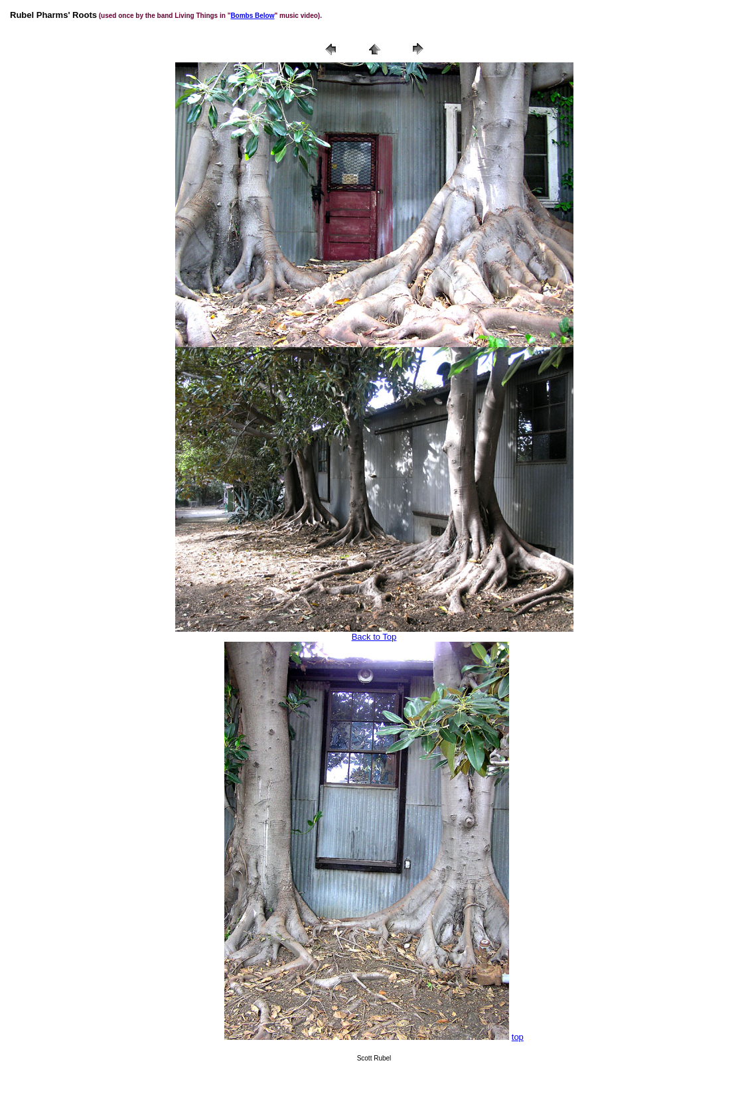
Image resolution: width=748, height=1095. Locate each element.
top (518, 1037)
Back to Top (374, 637)
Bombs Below (252, 15)
